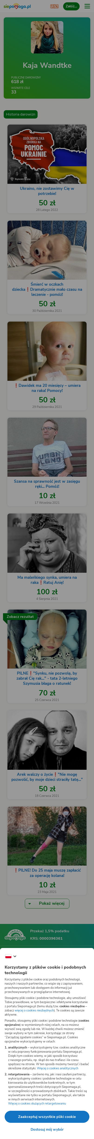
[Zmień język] (10, 956)
